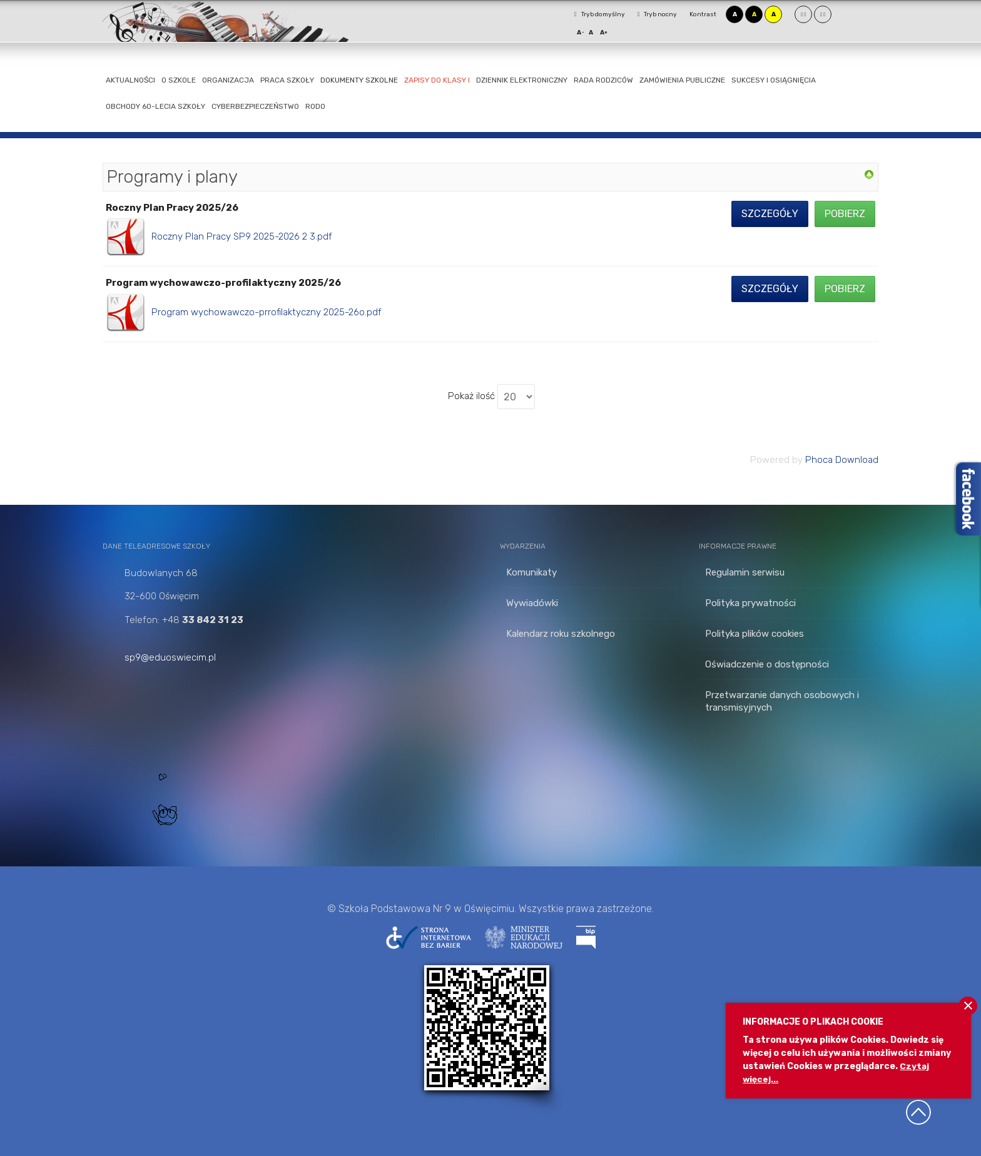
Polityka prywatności (750, 603)
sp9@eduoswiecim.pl (170, 657)
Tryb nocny (658, 14)
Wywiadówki (532, 603)
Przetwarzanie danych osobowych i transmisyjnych (782, 701)
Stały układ (803, 14)
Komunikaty (531, 572)
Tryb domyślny (599, 14)
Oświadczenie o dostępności (767, 664)
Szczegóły (769, 214)
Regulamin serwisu (745, 572)
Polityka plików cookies (754, 633)
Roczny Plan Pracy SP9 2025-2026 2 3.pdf (241, 236)
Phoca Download (841, 459)
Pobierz (845, 214)
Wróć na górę (918, 1112)
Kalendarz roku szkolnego (560, 633)
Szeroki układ (823, 14)
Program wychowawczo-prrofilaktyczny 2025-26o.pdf (266, 312)
